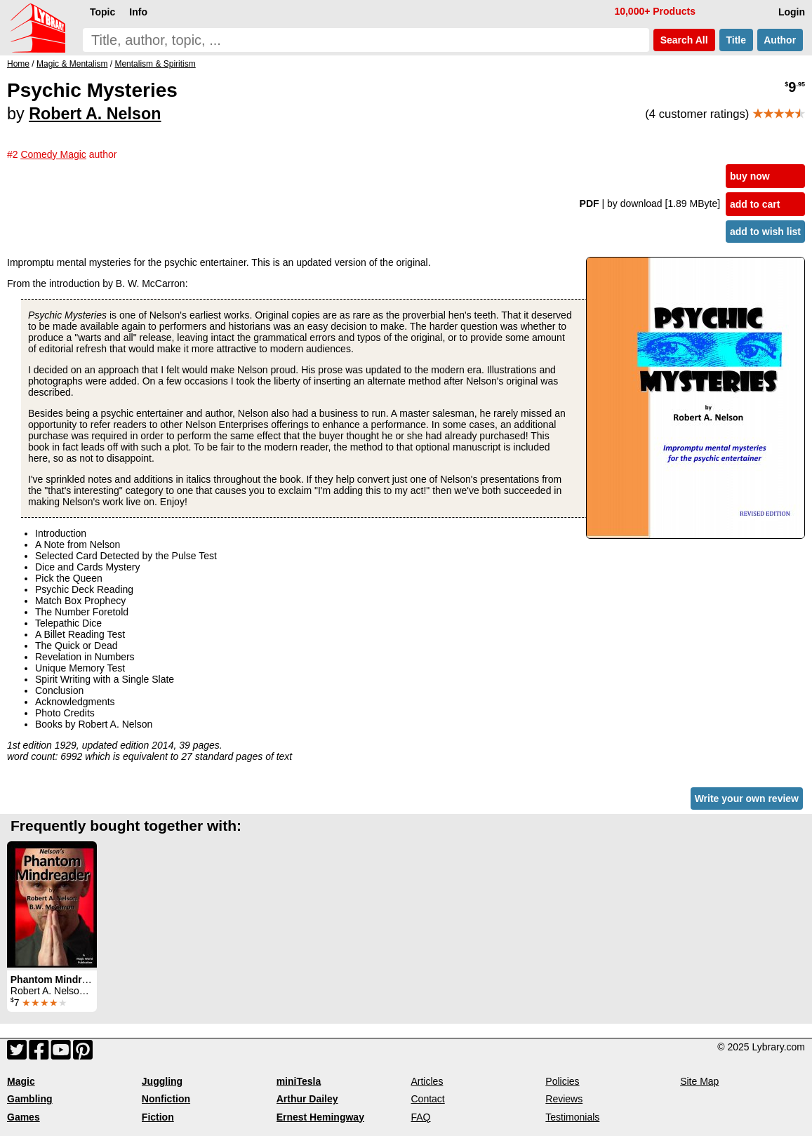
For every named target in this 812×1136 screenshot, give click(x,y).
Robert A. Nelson (95, 114)
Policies (562, 1081)
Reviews (564, 1098)
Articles (427, 1081)
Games (23, 1117)
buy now (750, 176)
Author (780, 40)
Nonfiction (166, 1098)
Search (684, 40)
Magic (21, 1081)
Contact (427, 1098)
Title (736, 40)
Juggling (162, 1081)
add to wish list (765, 231)
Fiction (158, 1117)
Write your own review (747, 798)
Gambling (30, 1098)
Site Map (699, 1081)
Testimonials (572, 1117)
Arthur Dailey (307, 1098)
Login (791, 12)
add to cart (755, 204)
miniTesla (299, 1081)
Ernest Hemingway (320, 1117)
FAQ (420, 1117)
